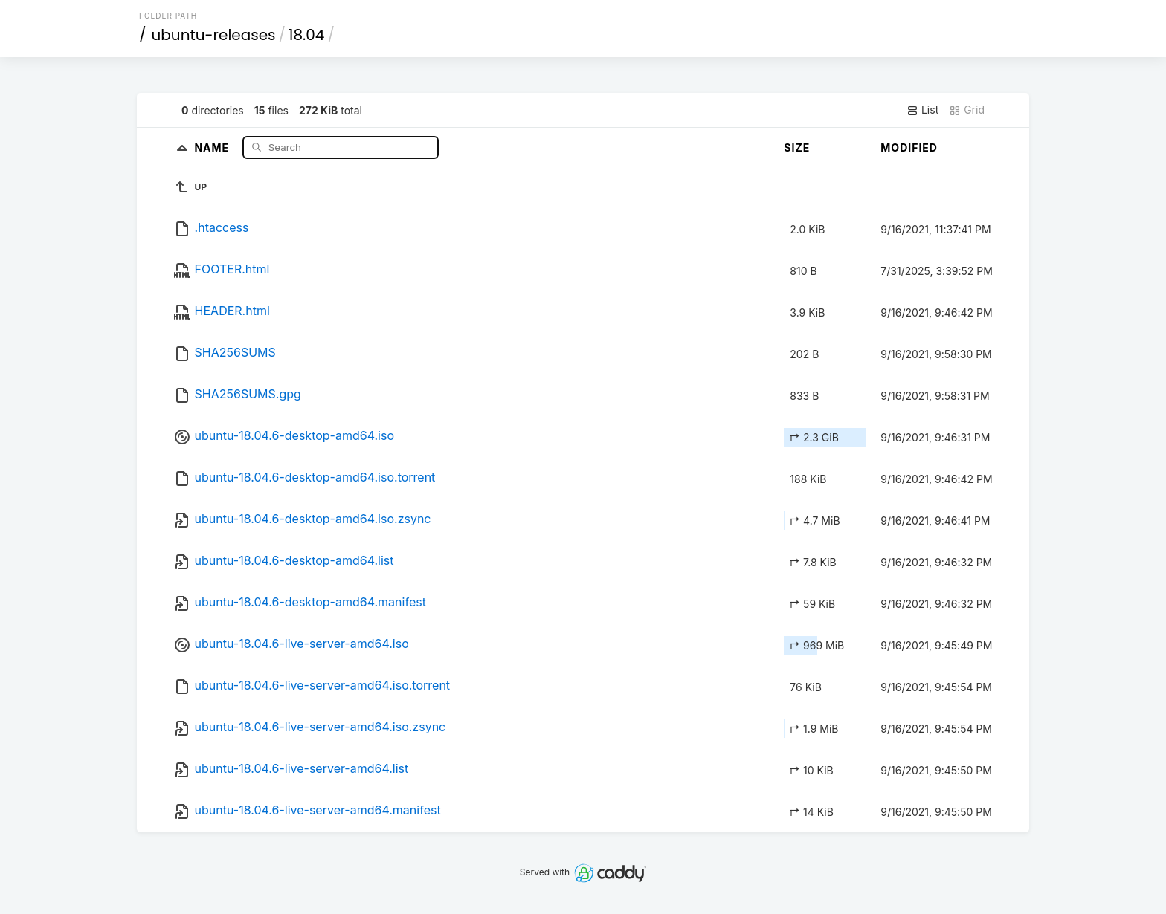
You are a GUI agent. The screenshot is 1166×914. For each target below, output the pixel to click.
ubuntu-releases (214, 35)
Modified (909, 147)
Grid (967, 110)
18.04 (306, 35)
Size (797, 147)
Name (213, 146)
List (922, 110)
